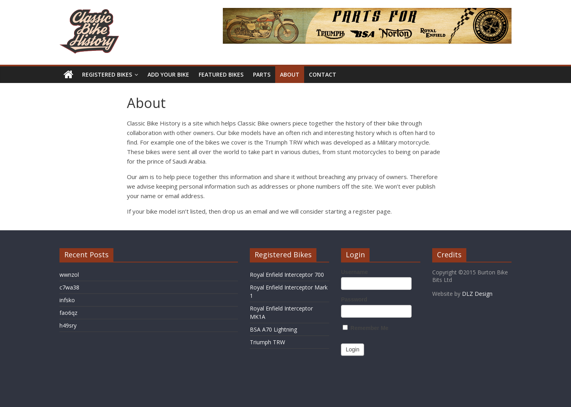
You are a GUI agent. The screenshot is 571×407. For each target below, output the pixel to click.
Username (354, 272)
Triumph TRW (267, 342)
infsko (67, 300)
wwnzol (69, 274)
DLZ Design (477, 293)
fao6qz (68, 312)
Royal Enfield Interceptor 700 (287, 274)
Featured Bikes (221, 74)
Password (354, 299)
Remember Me (366, 328)
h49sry (68, 325)
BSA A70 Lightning (273, 329)
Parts (261, 74)
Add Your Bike (168, 74)
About (289, 74)
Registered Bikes (107, 74)
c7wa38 (69, 287)
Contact (322, 74)
